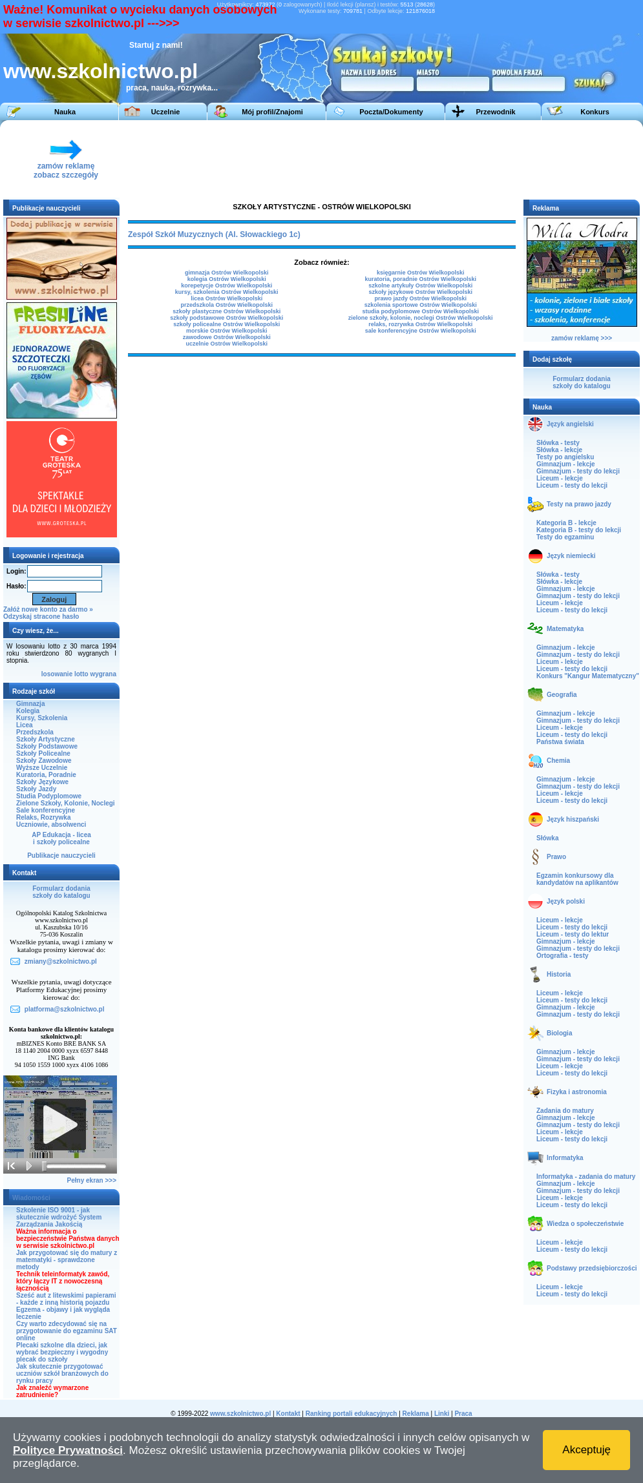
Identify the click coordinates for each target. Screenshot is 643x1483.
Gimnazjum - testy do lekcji (578, 471)
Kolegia (27, 710)
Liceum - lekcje (559, 478)
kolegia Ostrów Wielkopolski (226, 279)
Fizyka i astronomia (577, 1091)
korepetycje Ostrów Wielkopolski (226, 285)
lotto (81, 674)
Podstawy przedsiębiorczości (592, 1268)
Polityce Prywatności (68, 1450)
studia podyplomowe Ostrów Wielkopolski (420, 311)
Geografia (562, 694)
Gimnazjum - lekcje (565, 464)
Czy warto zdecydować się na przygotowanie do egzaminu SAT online (66, 1331)
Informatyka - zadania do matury (585, 1176)
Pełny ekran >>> (91, 1180)
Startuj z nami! (156, 45)
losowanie (56, 674)
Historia (559, 974)
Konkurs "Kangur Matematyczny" (587, 675)
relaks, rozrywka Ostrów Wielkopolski (420, 324)
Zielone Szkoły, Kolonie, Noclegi (65, 803)
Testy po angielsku (565, 457)
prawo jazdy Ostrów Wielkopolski (420, 298)
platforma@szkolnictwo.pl (65, 1009)
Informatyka (565, 1157)
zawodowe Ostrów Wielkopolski (227, 337)
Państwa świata (560, 741)
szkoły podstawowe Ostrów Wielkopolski (226, 318)
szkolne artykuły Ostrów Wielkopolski (420, 285)
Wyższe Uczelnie (41, 767)
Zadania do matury (565, 1110)
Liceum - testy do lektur (572, 934)
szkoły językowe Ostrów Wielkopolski (420, 292)
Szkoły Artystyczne (45, 739)
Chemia (558, 760)
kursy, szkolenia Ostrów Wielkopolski (227, 292)
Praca (463, 1413)
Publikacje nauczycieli (61, 855)
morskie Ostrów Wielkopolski (226, 330)
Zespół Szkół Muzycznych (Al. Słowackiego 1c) (214, 234)
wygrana (103, 674)
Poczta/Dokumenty (391, 112)
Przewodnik (495, 112)
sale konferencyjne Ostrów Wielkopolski (420, 330)
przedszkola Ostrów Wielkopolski (226, 305)
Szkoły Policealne (43, 753)
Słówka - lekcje (559, 449)
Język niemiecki (571, 555)
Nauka (65, 112)
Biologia (559, 1033)
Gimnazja (30, 703)
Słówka (547, 838)
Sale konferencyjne (45, 810)
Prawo (556, 856)
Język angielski (570, 424)
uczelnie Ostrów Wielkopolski (226, 343)
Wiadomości (31, 1197)
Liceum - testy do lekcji (571, 485)
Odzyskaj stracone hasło (41, 616)
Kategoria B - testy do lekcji (578, 530)
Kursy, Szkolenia (41, 717)
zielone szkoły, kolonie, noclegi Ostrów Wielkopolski (420, 318)
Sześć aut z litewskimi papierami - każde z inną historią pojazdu (66, 1299)
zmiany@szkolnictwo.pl (61, 961)
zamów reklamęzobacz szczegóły (66, 167)
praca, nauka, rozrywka (168, 87)
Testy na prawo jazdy (579, 504)
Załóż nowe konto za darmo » (48, 609)
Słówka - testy (558, 442)
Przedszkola (35, 732)
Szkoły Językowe (42, 781)
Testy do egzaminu (565, 537)
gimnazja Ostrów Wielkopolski (226, 272)
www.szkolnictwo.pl (100, 71)
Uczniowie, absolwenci (51, 824)
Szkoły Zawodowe (44, 760)
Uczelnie (165, 112)
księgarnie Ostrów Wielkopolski (420, 272)
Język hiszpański (573, 819)
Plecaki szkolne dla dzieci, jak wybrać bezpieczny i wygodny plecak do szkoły (62, 1352)
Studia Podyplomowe (48, 796)
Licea (24, 725)
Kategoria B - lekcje (566, 522)
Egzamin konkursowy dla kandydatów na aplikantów (577, 879)
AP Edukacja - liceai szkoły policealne (61, 838)
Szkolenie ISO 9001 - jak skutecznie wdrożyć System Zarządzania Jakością (58, 1217)
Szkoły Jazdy (36, 789)
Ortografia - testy (562, 955)
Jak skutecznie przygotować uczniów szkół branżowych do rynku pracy (62, 1373)
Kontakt (288, 1413)
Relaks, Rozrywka (43, 817)
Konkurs (594, 112)
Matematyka (565, 628)
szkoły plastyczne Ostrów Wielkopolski (226, 311)
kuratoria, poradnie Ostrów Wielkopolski (420, 279)
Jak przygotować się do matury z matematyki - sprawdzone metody (66, 1259)
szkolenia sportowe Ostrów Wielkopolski (420, 305)
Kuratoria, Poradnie (46, 774)
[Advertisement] (318, 159)
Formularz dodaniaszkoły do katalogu (61, 892)
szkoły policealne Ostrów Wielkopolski (226, 324)
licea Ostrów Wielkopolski (226, 298)
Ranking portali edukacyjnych (351, 1413)
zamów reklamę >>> (581, 338)
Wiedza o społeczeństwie (585, 1223)
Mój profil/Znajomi (272, 112)
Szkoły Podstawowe (47, 746)
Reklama (416, 1413)
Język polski (566, 901)
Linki (441, 1413)
